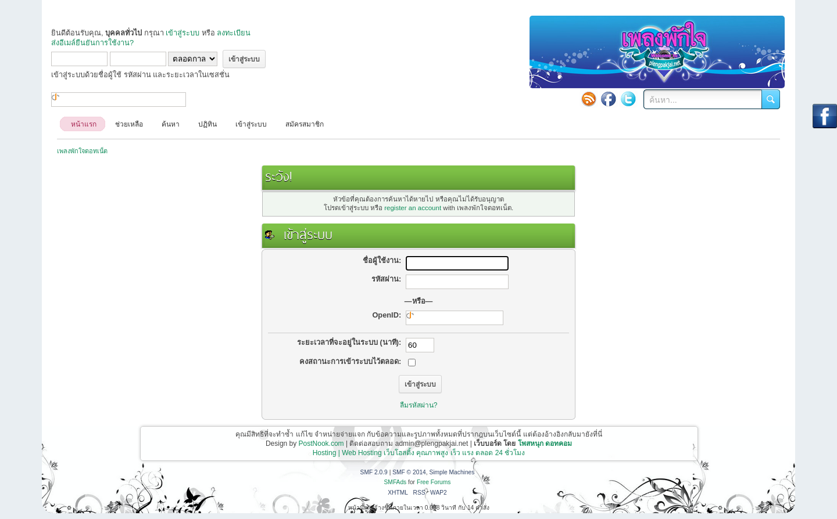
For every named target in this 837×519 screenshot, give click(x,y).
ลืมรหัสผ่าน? (419, 405)
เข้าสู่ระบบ (182, 32)
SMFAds (395, 482)
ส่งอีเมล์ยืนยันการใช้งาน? (92, 42)
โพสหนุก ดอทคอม (545, 443)
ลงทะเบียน (234, 32)
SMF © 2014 (409, 472)
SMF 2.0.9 (374, 472)
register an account (412, 207)
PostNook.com (321, 443)
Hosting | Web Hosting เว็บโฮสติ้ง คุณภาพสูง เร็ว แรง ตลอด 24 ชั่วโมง (419, 453)
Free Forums (434, 482)
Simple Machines (451, 472)
